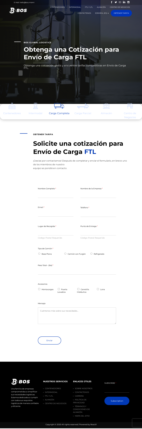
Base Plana (47, 254)
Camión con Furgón (77, 254)
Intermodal (35, 113)
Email (41, 207)
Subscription (117, 401)
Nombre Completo (47, 188)
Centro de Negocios (130, 115)
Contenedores (53, 388)
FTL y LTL (49, 396)
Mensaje (41, 303)
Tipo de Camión (45, 248)
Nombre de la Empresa (91, 188)
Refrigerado (99, 254)
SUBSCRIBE (110, 383)
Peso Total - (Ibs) (45, 265)
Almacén (106, 113)
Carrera (79, 396)
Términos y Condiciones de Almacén (81, 409)
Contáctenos (82, 392)
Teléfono (84, 207)
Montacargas (47, 289)
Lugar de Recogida (47, 226)
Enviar (49, 340)
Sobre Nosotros (83, 388)
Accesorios (42, 284)
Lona (102, 289)
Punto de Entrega (89, 226)
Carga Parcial (82, 113)
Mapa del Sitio (82, 416)
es (12, 113)
